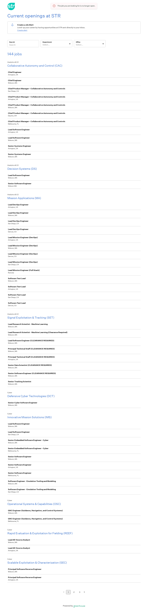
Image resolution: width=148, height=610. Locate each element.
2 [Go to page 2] (73, 592)
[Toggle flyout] (69, 43)
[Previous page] (63, 592)
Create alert (22, 30)
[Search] (23, 45)
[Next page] (84, 592)
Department (47, 42)
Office (78, 42)
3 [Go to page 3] (79, 592)
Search (12, 42)
